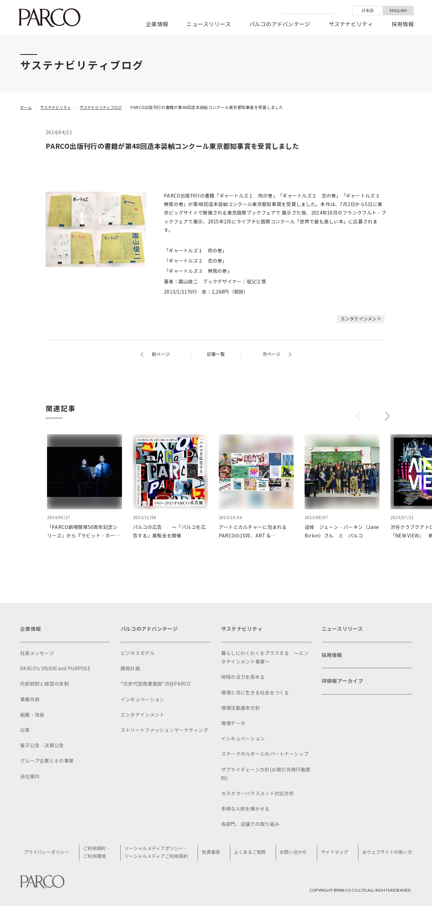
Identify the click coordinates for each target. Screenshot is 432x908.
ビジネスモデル (138, 655)
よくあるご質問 (251, 854)
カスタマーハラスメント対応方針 (257, 795)
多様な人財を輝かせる (245, 810)
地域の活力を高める (243, 679)
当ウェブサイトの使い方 (385, 854)
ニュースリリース (208, 24)
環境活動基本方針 (240, 710)
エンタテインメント (359, 319)
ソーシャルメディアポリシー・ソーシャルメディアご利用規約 (159, 854)
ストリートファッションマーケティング (164, 732)
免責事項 (213, 854)
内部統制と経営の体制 (44, 685)
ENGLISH (398, 10)
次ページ (270, 354)
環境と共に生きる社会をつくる (255, 694)
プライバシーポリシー (50, 854)
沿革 (25, 732)
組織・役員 (32, 716)
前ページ (161, 354)
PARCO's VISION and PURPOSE (55, 670)
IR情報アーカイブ (344, 686)
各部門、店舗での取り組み (250, 826)
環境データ (233, 725)
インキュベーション (143, 701)
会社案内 (30, 778)
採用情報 (402, 24)
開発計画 (130, 670)
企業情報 (157, 24)
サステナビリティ (351, 24)
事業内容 (30, 701)
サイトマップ (333, 854)
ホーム (26, 107)
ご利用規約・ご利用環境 (99, 854)
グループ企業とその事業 (47, 762)
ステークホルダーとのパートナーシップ (265, 755)
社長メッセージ (37, 655)
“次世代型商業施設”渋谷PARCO (156, 685)
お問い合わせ (293, 854)
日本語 (367, 10)
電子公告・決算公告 (42, 747)
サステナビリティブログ (106, 107)
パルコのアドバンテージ (279, 24)
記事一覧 (216, 354)
